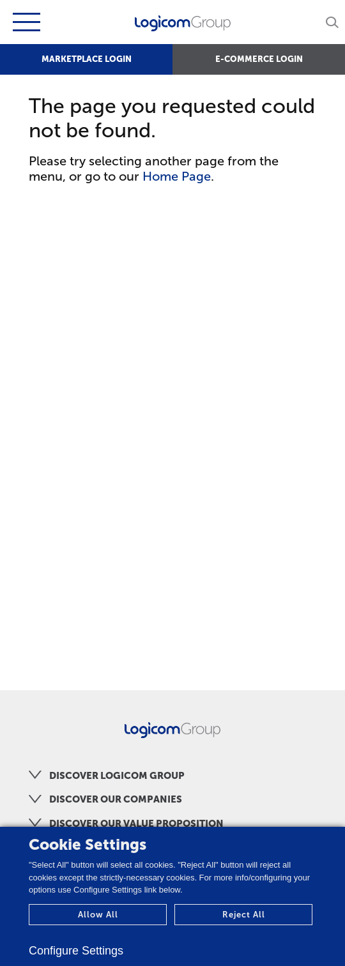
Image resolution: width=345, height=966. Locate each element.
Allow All (98, 914)
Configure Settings (76, 950)
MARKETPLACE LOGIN (87, 59)
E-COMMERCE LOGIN (259, 59)
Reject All (243, 914)
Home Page (176, 176)
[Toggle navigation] (25, 22)
